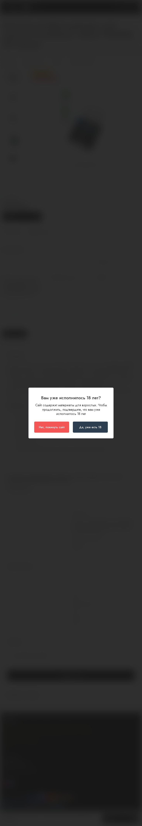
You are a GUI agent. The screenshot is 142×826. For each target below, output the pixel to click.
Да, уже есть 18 (90, 427)
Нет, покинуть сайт (52, 427)
